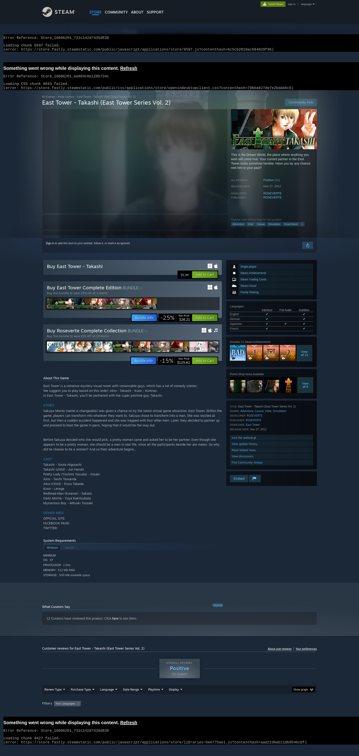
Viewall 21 (304, 358)
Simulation (274, 229)
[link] (175, 323)
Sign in (50, 248)
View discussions (242, 461)
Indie (250, 229)
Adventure (238, 229)
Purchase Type (81, 698)
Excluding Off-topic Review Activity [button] (111, 712)
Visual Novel (291, 229)
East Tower (253, 430)
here (115, 624)
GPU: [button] (257, 712)
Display (174, 698)
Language (107, 698)
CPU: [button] (241, 712)
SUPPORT (155, 12)
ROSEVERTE (272, 199)
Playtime (154, 698)
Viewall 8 (305, 390)
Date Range (131, 698)
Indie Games (66, 102)
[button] (205, 280)
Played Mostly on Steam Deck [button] (179, 712)
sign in (291, 4)
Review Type (53, 698)
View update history (244, 449)
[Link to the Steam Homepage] (62, 16)
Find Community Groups (247, 468)
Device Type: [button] (277, 712)
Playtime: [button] (146, 712)
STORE (96, 12)
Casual (261, 229)
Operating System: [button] (218, 712)
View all (217, 610)
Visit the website (244, 443)
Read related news (244, 455)
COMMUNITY (116, 12)
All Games (48, 102)
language (306, 4)
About (137, 12)
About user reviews (280, 654)
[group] (179, 713)
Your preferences (306, 654)
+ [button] (302, 229)
